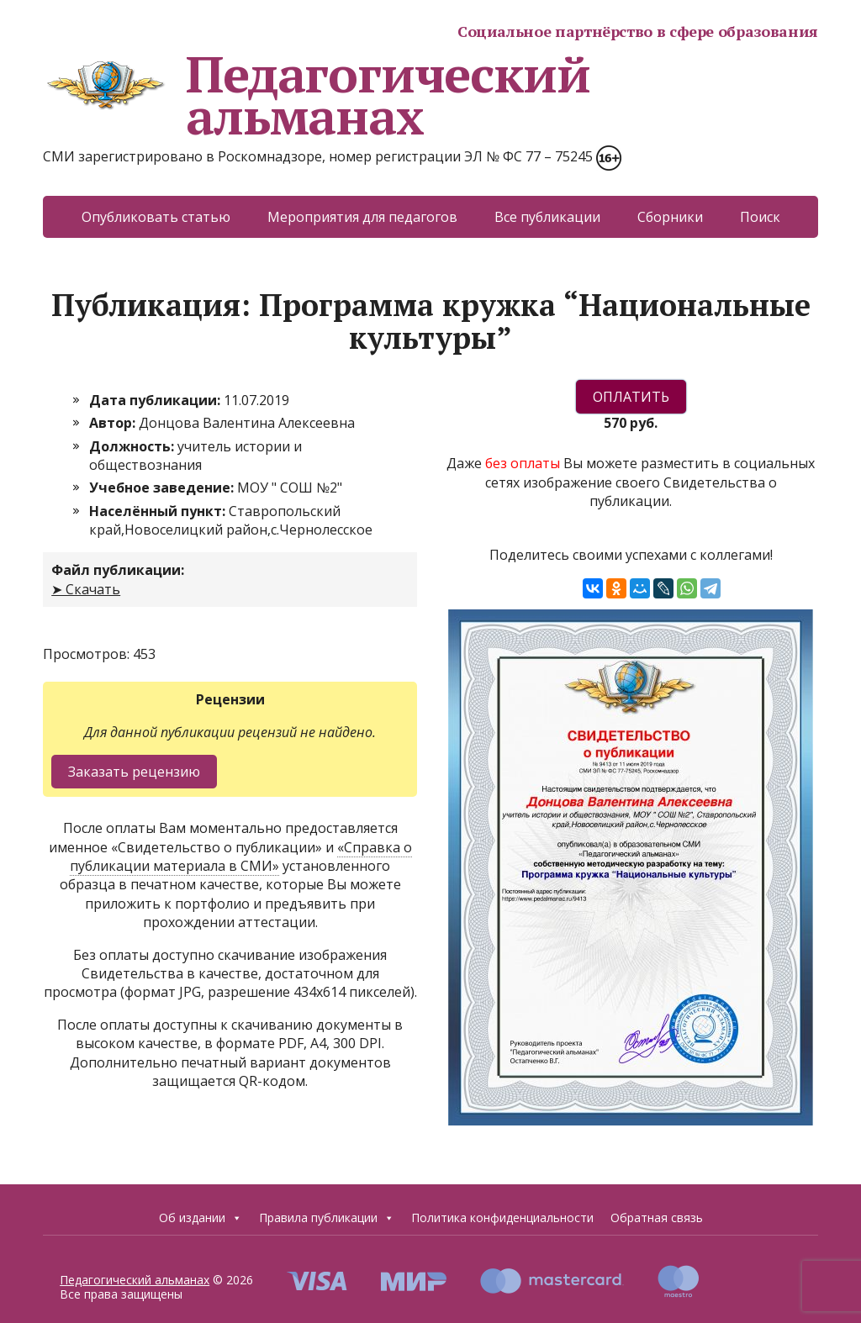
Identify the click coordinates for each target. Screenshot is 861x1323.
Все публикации (547, 217)
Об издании (200, 1218)
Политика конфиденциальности (502, 1217)
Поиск (760, 217)
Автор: (114, 423)
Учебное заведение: (163, 487)
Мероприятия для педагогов (362, 217)
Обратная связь (656, 1217)
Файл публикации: (117, 570)
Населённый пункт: (159, 511)
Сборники (670, 217)
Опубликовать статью (156, 217)
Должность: (133, 446)
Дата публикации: (156, 400)
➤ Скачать (85, 589)
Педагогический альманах (316, 95)
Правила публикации (326, 1218)
